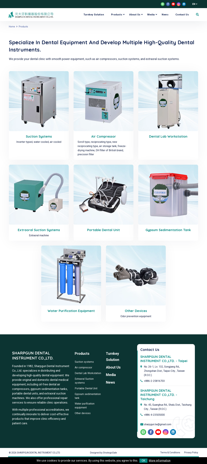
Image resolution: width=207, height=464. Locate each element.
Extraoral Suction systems (39, 230)
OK (143, 460)
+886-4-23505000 (154, 415)
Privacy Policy (191, 452)
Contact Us (182, 14)
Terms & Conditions (170, 452)
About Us (134, 14)
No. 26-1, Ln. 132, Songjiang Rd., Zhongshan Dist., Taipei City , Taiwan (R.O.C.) (164, 371)
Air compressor (103, 136)
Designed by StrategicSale (103, 452)
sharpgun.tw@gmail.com (157, 424)
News (165, 14)
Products (116, 14)
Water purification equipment (71, 311)
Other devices (136, 311)
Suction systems (39, 136)
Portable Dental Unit (103, 230)
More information (159, 460)
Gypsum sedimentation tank (168, 230)
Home (12, 26)
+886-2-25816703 (154, 381)
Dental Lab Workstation (168, 136)
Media (151, 14)
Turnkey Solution (93, 14)
